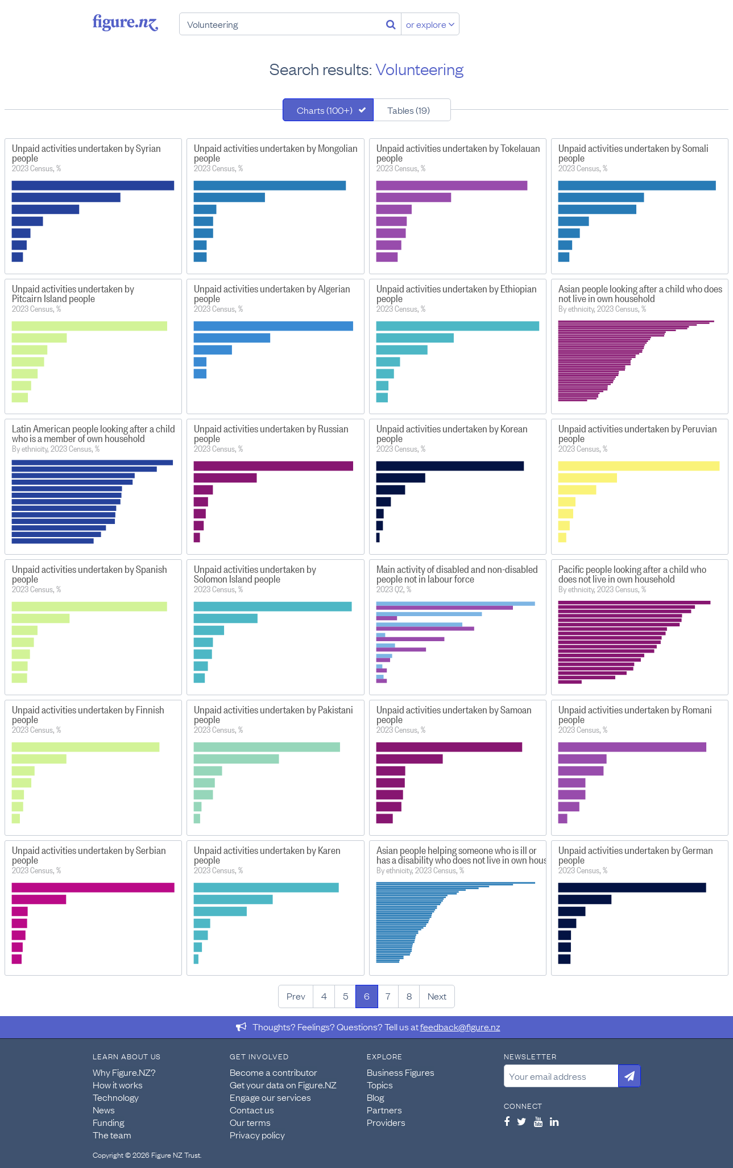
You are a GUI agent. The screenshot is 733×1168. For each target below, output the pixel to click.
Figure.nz (125, 22)
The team (112, 1134)
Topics (380, 1084)
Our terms (250, 1122)
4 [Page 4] (324, 995)
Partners (384, 1109)
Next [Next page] (437, 995)
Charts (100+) (325, 110)
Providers (386, 1122)
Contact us (252, 1109)
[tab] (328, 109)
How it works (118, 1084)
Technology (116, 1097)
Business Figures (400, 1072)
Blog (375, 1097)
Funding (108, 1122)
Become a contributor (273, 1072)
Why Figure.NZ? (124, 1072)
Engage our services (270, 1097)
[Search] (391, 24)
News (104, 1109)
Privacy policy (257, 1134)
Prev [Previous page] (296, 995)
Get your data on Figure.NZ (283, 1084)
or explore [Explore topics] (430, 24)
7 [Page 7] (388, 995)
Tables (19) (408, 110)
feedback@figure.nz (460, 1026)
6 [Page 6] (367, 995)
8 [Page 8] (409, 995)
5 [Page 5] (345, 995)
